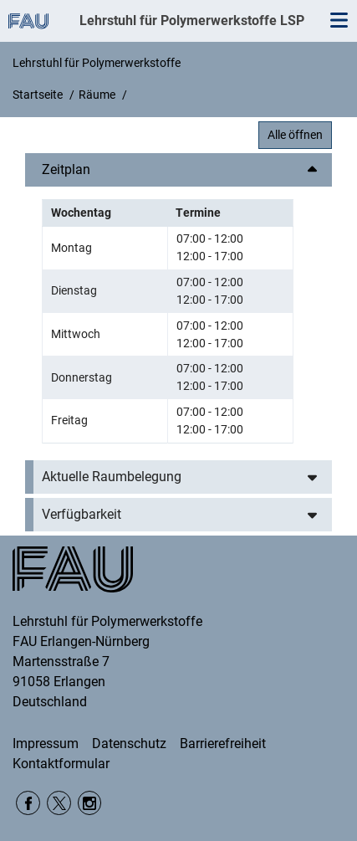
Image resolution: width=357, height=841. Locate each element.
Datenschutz (129, 743)
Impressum (46, 743)
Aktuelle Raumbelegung (111, 477)
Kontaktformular (61, 764)
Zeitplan (66, 169)
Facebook (28, 803)
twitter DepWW (59, 803)
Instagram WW (90, 803)
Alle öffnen (295, 134)
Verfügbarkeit (81, 514)
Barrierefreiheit (223, 743)
